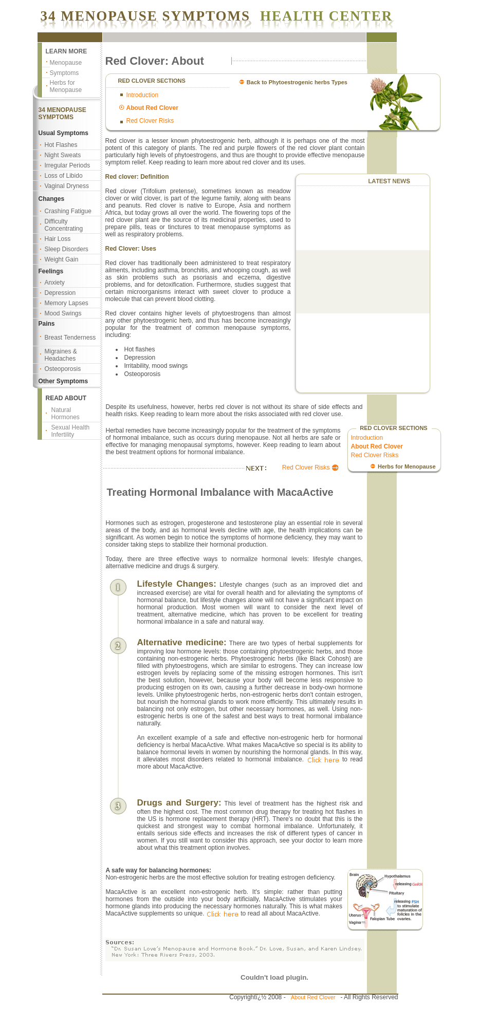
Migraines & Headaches (61, 355)
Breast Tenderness (70, 337)
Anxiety (55, 282)
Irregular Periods (67, 165)
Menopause (66, 62)
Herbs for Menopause (66, 86)
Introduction (142, 95)
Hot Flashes (61, 144)
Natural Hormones (65, 413)
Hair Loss (58, 238)
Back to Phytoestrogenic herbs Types (297, 82)
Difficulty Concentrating (64, 225)
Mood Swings (63, 313)
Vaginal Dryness (67, 186)
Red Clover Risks (150, 120)
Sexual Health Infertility (70, 431)
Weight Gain (62, 259)
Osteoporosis (63, 368)
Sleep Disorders (66, 249)
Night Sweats (63, 155)
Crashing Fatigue (68, 211)
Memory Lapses (66, 303)
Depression (60, 292)
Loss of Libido (64, 175)
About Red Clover (313, 997)
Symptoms (64, 73)
